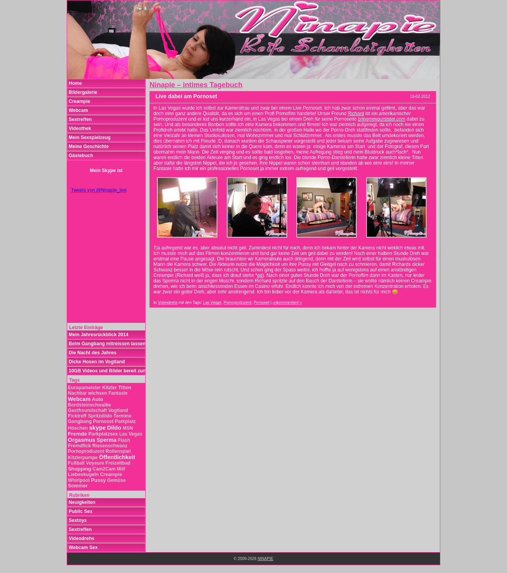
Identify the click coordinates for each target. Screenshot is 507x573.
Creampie (79, 101)
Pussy (98, 480)
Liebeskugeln (83, 474)
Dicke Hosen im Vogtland (97, 361)
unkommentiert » (287, 302)
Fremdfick (79, 446)
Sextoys (78, 520)
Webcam (78, 110)
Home (75, 83)
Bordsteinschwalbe (89, 405)
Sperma (107, 440)
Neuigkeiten (82, 502)
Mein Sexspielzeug (90, 137)
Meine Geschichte (89, 146)
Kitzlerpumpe (83, 457)
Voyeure (95, 463)
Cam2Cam (104, 469)
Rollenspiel (118, 451)
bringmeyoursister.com (381, 119)
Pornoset (261, 302)
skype (97, 427)
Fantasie (118, 393)
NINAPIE (265, 559)
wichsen (97, 393)
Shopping (79, 469)
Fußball (76, 463)
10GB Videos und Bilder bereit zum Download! (107, 370)
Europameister (84, 387)
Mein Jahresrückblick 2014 (98, 334)
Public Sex (81, 511)
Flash (124, 440)
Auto (97, 399)
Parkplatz (125, 421)
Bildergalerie (83, 92)
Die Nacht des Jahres (92, 352)
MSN (127, 428)
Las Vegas (212, 302)
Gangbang (80, 421)
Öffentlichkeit (117, 457)
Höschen (78, 428)
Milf (121, 469)
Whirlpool (78, 480)
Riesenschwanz (109, 446)
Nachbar (77, 393)
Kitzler (109, 387)
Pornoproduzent (238, 302)
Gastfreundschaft (87, 410)
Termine (122, 416)
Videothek (80, 128)
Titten (124, 387)
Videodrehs (167, 302)
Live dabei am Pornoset (186, 96)
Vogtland (118, 410)
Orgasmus (81, 440)
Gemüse (116, 480)
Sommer (78, 486)
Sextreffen (80, 119)
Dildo (114, 428)
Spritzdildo (100, 416)
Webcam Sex (83, 547)
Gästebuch (81, 155)
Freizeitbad (118, 463)
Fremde (77, 434)
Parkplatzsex (103, 434)
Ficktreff (77, 416)
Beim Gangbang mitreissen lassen (107, 343)
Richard (356, 113)
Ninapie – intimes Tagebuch (196, 85)
